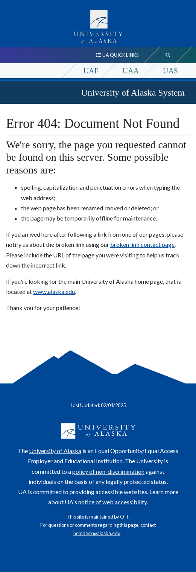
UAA (131, 71)
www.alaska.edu (54, 291)
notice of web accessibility (112, 501)
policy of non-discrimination (108, 471)
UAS (170, 71)
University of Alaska (55, 450)
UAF (91, 71)
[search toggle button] (168, 55)
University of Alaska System (133, 92)
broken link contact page (142, 244)
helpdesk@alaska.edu (96, 533)
